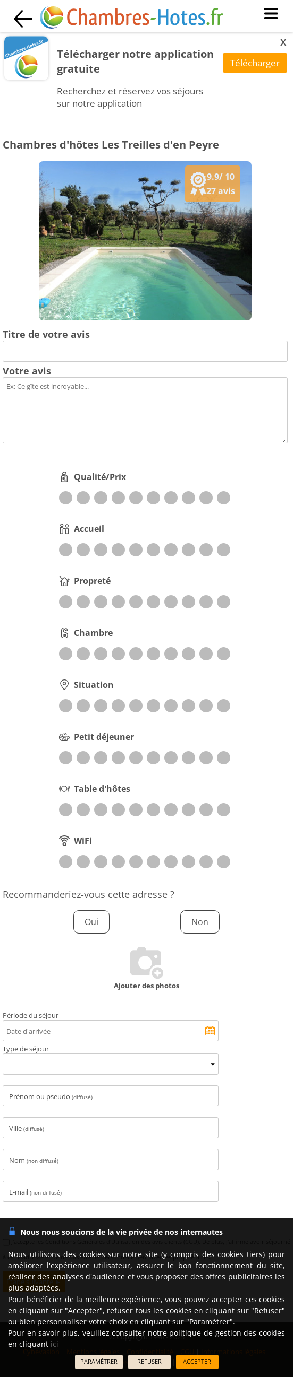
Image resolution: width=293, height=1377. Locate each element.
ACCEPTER (197, 1361)
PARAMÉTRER (99, 1361)
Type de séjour (26, 1048)
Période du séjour (30, 1015)
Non (199, 922)
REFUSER (149, 1361)
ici (54, 1344)
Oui (91, 922)
